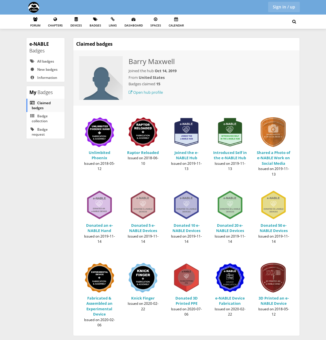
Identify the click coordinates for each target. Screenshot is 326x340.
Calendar (176, 22)
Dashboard (133, 22)
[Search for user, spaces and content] (294, 22)
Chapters (55, 22)
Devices (76, 22)
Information (43, 77)
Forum (35, 22)
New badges (44, 69)
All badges (42, 61)
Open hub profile (146, 92)
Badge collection (39, 118)
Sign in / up (284, 7)
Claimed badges (40, 105)
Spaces (155, 22)
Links (113, 22)
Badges (95, 22)
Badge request (39, 132)
